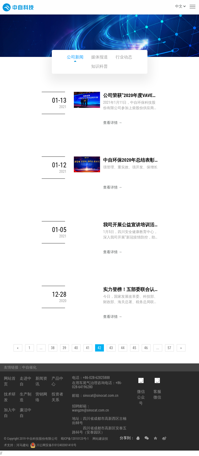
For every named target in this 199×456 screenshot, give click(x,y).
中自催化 (30, 367)
